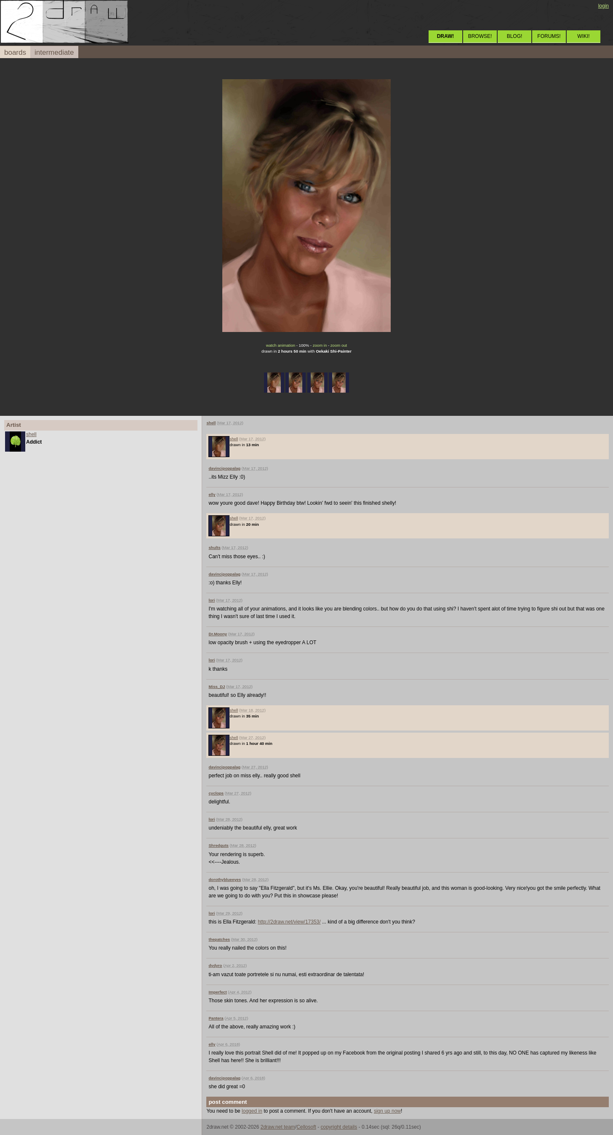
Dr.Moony (217, 634)
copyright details (339, 1127)
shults (214, 547)
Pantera (215, 1018)
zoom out (338, 345)
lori (211, 600)
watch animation (280, 345)
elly (211, 494)
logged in (252, 1111)
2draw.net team (278, 1127)
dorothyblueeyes (224, 879)
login (603, 6)
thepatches (219, 939)
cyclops (216, 793)
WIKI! (583, 36)
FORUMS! (548, 36)
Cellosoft (306, 1127)
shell (31, 434)
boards (15, 52)
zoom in (320, 345)
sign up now (387, 1111)
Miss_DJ (216, 686)
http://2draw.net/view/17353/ (289, 922)
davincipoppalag (224, 468)
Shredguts (218, 845)
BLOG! (514, 36)
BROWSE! (480, 36)
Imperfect (217, 992)
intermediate (54, 52)
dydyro (215, 965)
